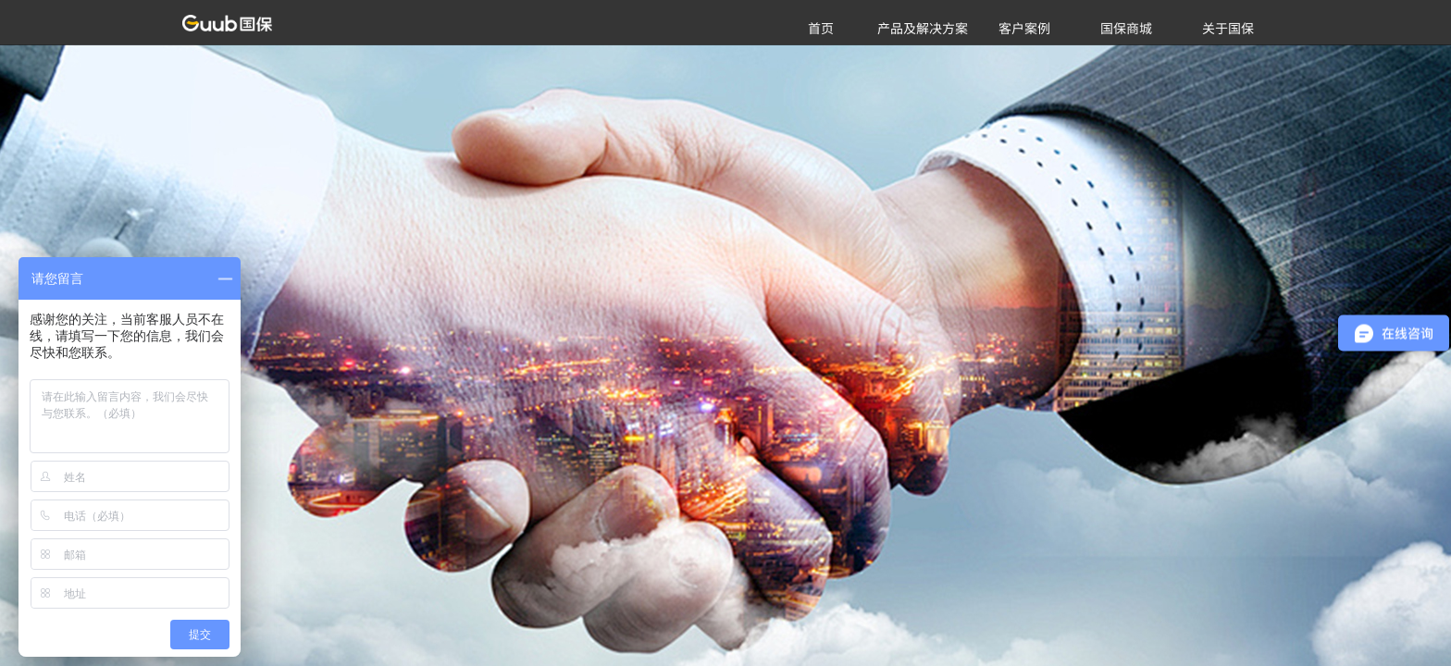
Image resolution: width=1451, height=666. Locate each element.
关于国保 (1228, 27)
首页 (821, 27)
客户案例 (1024, 27)
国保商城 (1126, 27)
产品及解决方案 (922, 27)
